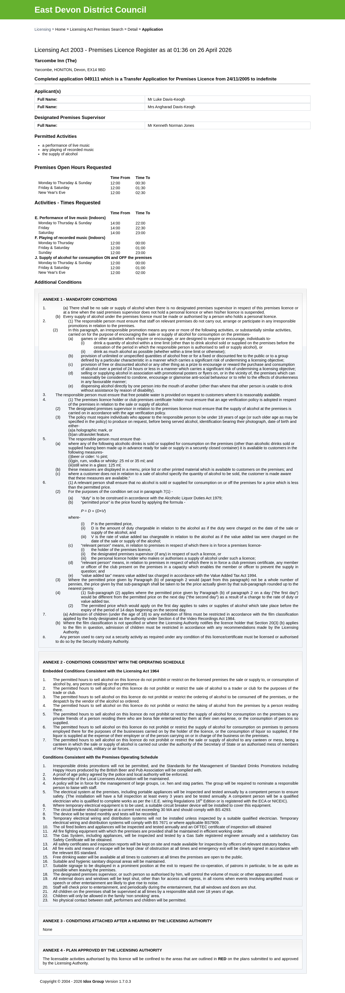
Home (60, 29)
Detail (133, 29)
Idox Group (93, 981)
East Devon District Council (90, 10)
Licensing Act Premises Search (96, 29)
